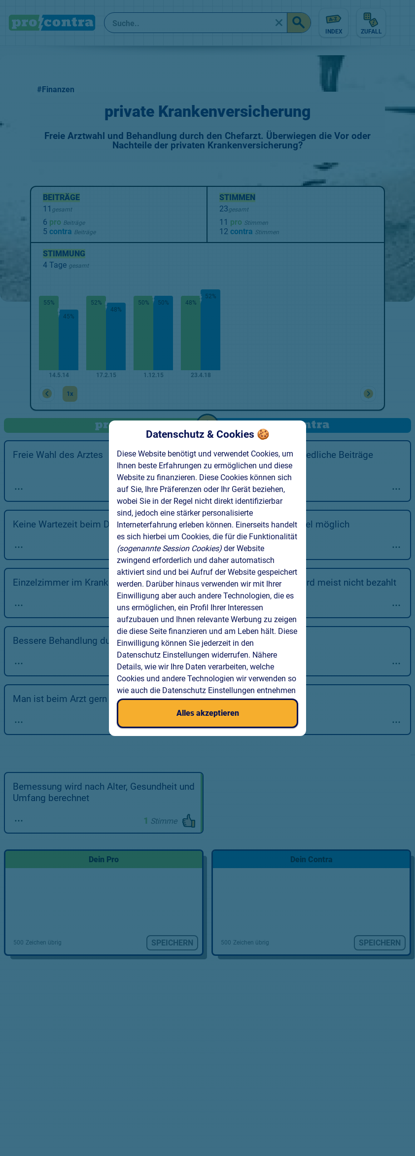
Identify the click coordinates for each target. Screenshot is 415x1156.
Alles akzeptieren (207, 713)
